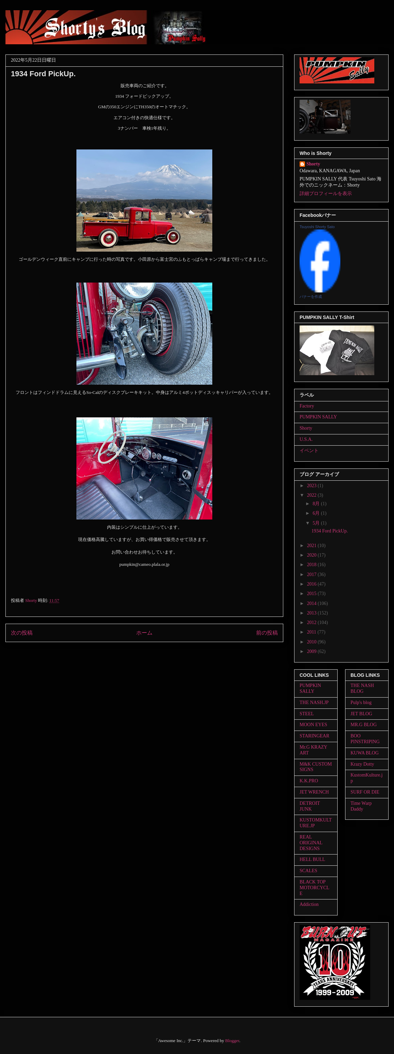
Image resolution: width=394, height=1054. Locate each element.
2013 (312, 613)
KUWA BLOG (365, 752)
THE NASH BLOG (362, 688)
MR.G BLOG (364, 724)
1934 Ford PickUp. (329, 530)
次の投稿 (22, 633)
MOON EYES (313, 724)
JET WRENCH (314, 792)
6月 (316, 513)
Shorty (313, 163)
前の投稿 (267, 633)
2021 (312, 545)
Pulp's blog (361, 702)
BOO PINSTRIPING (365, 738)
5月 (316, 523)
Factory (307, 406)
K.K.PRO (309, 780)
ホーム (144, 633)
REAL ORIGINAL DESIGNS (311, 842)
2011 (312, 632)
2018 (312, 564)
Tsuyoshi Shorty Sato (317, 227)
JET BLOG (361, 713)
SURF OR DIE (365, 792)
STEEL (307, 713)
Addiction (309, 904)
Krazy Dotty (362, 764)
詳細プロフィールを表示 (326, 193)
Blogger (232, 1040)
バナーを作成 (311, 296)
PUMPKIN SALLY (318, 416)
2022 (312, 495)
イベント (309, 450)
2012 (312, 622)
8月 (316, 503)
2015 (312, 593)
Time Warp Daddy (361, 806)
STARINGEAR (314, 735)
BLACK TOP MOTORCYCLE (314, 887)
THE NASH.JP (314, 702)
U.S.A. (306, 439)
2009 (312, 651)
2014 (312, 603)
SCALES (308, 870)
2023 (312, 485)
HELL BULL (312, 859)
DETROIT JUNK (310, 806)
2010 (312, 641)
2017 (312, 574)
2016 (312, 584)
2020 (312, 555)
